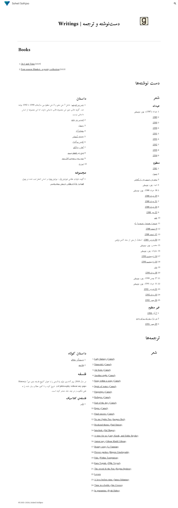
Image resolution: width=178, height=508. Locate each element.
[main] (89, 23)
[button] (175, 3)
